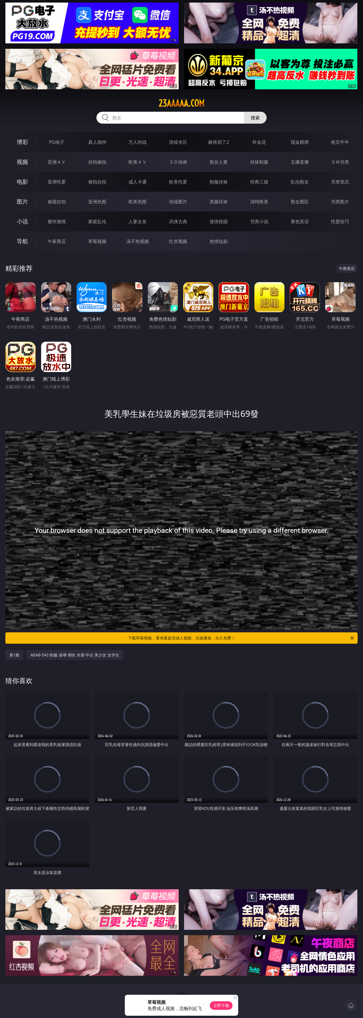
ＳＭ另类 (340, 162)
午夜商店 (57, 241)
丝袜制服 (259, 162)
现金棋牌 (300, 142)
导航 (22, 241)
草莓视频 (97, 241)
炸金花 (259, 142)
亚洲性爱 (57, 182)
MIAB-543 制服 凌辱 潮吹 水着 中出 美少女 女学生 (74, 655)
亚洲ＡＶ (57, 162)
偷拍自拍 (97, 182)
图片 (22, 201)
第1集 (14, 655)
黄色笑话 (300, 221)
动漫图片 (178, 201)
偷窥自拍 (57, 201)
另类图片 (340, 201)
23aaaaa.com (181, 103)
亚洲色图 (97, 201)
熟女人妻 (219, 162)
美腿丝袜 (219, 201)
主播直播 (300, 162)
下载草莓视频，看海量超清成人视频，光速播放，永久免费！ (241, 638)
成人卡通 (137, 182)
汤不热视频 (137, 241)
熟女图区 (300, 201)
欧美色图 (137, 201)
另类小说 (259, 221)
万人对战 (137, 142)
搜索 (255, 118)
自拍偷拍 (97, 162)
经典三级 (259, 182)
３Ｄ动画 (178, 162)
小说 (22, 221)
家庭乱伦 (97, 221)
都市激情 (57, 221)
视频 (22, 162)
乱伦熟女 (300, 182)
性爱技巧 (340, 221)
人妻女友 (137, 221)
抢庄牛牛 (340, 142)
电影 (22, 181)
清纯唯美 (259, 201)
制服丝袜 (219, 182)
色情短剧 (219, 241)
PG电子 (56, 142)
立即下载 (221, 1005)
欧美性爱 (178, 182)
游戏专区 (178, 142)
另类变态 (340, 182)
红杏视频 (178, 241)
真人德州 (97, 142)
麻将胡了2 (218, 142)
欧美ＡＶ (137, 162)
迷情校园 (219, 221)
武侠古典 (178, 221)
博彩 (22, 142)
